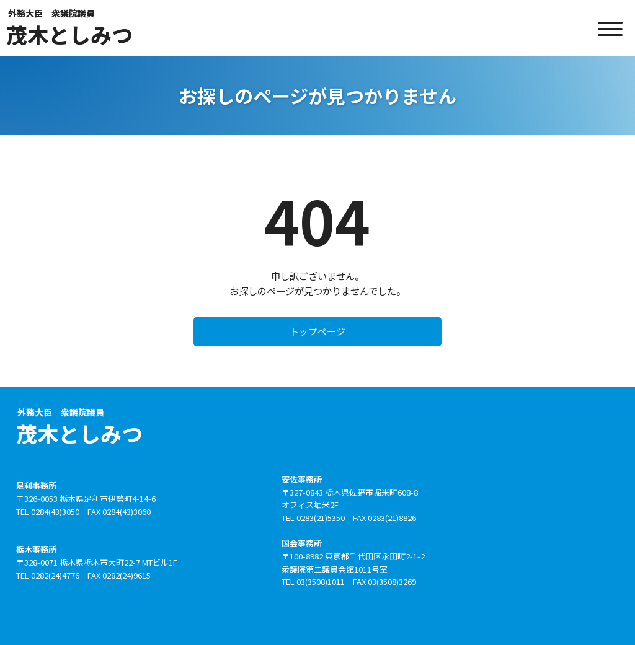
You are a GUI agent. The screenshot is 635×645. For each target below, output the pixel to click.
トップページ (317, 334)
